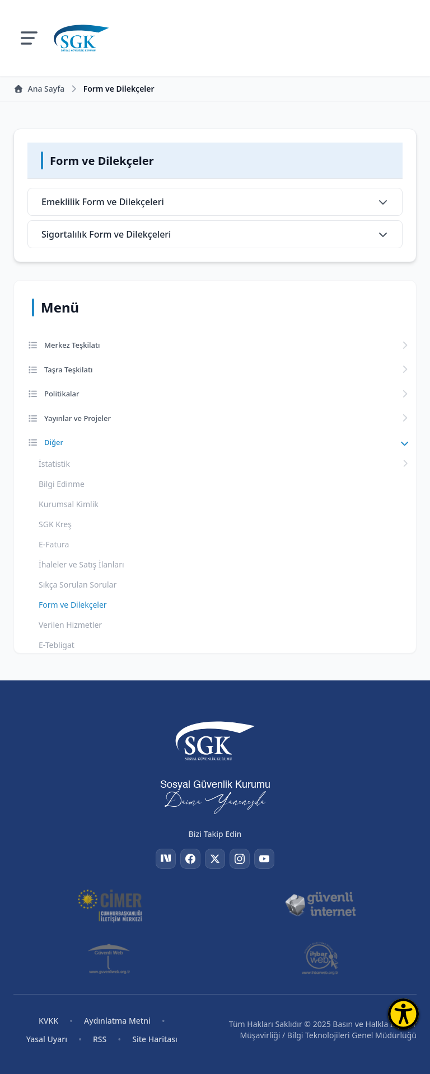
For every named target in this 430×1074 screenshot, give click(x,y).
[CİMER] (109, 904)
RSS (99, 1039)
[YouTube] (264, 859)
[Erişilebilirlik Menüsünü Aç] (403, 1014)
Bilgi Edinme (62, 484)
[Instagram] (240, 859)
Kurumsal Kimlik (69, 504)
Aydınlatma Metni (117, 1020)
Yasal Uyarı (46, 1039)
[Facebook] (190, 859)
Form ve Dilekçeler (73, 604)
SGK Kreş (55, 524)
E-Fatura (54, 544)
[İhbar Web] (320, 958)
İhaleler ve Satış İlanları (81, 564)
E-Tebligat (56, 645)
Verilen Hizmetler (70, 624)
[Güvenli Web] (110, 958)
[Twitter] (215, 859)
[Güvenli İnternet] (320, 904)
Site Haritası (154, 1039)
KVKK (48, 1020)
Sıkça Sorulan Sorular (77, 584)
